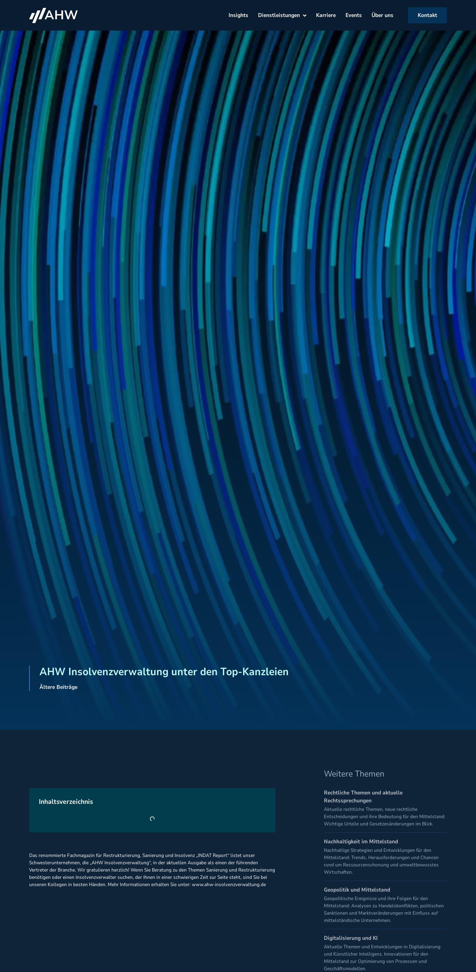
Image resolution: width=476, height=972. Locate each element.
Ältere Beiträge (58, 687)
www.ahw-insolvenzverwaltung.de (229, 884)
